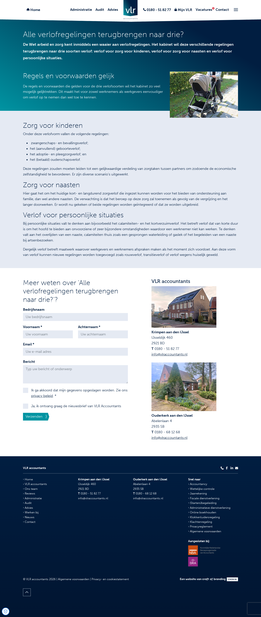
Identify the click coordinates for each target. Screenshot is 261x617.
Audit (99, 9)
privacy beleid (42, 396)
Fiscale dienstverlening (203, 498)
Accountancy (197, 484)
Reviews (29, 493)
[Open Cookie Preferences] (5, 611)
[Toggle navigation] (236, 9)
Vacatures (204, 9)
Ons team (30, 489)
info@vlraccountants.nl (169, 354)
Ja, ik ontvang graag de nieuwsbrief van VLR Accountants (76, 406)
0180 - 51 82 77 (158, 10)
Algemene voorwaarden (204, 531)
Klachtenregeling (200, 522)
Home (35, 10)
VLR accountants (35, 484)
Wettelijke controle (201, 489)
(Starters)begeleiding (202, 503)
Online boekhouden (202, 512)
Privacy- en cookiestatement (110, 579)
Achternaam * (89, 327)
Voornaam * (32, 327)
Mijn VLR (184, 10)
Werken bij (30, 512)
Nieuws (28, 517)
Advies (113, 9)
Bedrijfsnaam (33, 309)
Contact (222, 9)
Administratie (81, 9)
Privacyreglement (200, 526)
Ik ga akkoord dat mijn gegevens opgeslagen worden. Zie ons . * (79, 393)
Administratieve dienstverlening (209, 508)
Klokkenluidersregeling (204, 517)
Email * (28, 344)
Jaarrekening (197, 493)
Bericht (29, 362)
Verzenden (34, 416)
